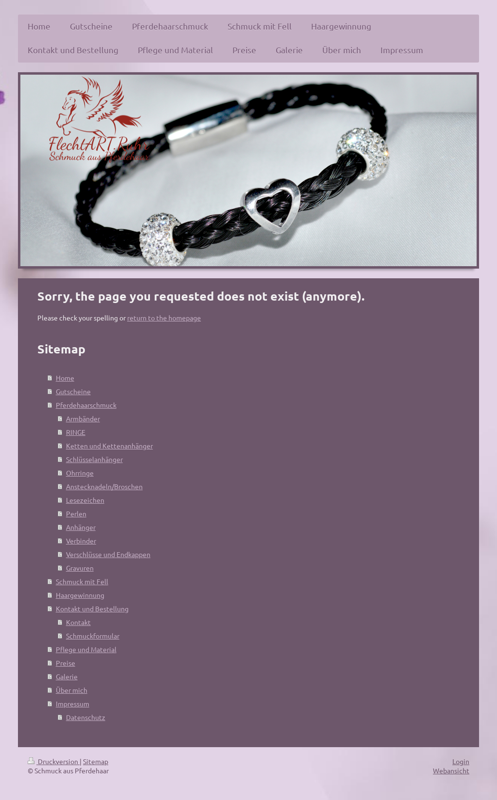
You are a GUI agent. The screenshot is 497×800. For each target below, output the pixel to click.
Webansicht (451, 770)
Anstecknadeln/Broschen (104, 486)
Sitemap (95, 761)
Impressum (72, 703)
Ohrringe (80, 472)
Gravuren (80, 567)
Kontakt (78, 622)
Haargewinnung (80, 595)
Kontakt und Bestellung (92, 608)
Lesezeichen (85, 500)
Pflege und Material (86, 649)
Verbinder (81, 540)
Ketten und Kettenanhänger (109, 445)
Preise (65, 662)
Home (65, 377)
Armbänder (83, 418)
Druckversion (54, 761)
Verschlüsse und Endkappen (108, 554)
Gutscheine (73, 391)
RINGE (75, 432)
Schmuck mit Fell (82, 581)
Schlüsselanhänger (94, 459)
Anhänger (81, 527)
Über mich (71, 690)
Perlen (76, 513)
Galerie (67, 676)
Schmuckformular (92, 635)
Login (460, 761)
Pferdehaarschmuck (86, 404)
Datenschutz (85, 717)
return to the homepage (164, 317)
